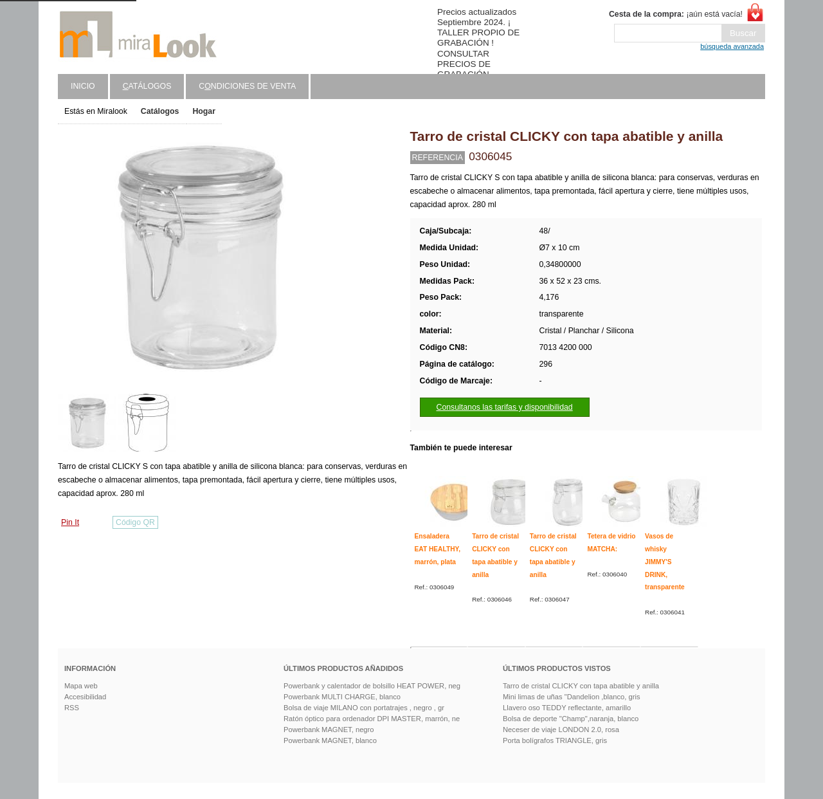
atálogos (147, 86)
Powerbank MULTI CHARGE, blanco (342, 697)
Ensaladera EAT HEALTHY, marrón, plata (438, 549)
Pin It (70, 522)
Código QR (135, 522)
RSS (71, 708)
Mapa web (81, 686)
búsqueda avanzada (732, 46)
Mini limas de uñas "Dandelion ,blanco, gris (571, 697)
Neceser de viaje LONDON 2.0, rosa (561, 729)
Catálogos (160, 111)
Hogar (203, 111)
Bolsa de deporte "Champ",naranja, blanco (570, 718)
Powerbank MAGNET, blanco (330, 740)
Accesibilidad (85, 697)
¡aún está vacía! (676, 14)
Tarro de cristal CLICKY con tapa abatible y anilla (581, 686)
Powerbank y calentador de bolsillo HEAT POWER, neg (372, 686)
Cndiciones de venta (247, 86)
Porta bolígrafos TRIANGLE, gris (555, 740)
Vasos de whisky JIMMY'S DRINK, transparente (665, 562)
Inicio (83, 86)
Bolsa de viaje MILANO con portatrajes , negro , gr (364, 708)
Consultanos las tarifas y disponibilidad (505, 407)
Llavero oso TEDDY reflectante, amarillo (567, 708)
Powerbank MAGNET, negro (329, 729)
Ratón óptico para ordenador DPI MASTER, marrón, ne (372, 718)
